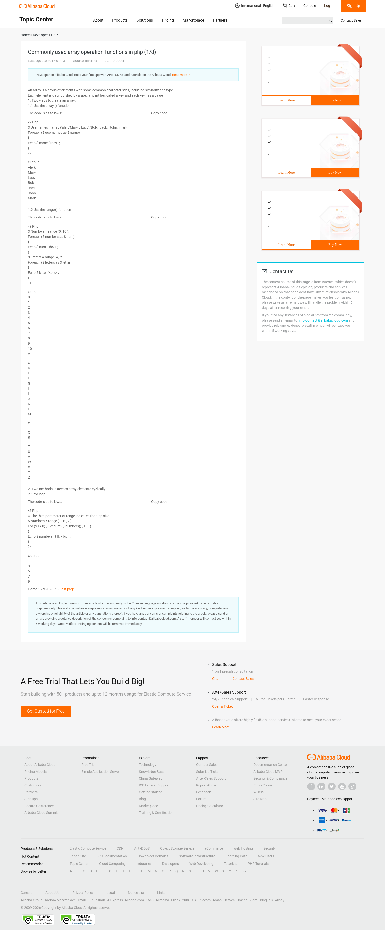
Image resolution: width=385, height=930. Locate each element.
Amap (217, 900)
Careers (26, 892)
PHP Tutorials (258, 864)
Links (161, 892)
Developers (170, 864)
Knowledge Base (151, 771)
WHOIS (258, 792)
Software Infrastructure (197, 856)
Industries (143, 864)
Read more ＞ (181, 75)
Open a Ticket (222, 706)
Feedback (203, 792)
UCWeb (229, 900)
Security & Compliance (270, 778)
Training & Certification (156, 813)
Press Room (262, 785)
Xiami (253, 900)
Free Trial (88, 765)
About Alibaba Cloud (39, 765)
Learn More (286, 100)
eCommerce (214, 848)
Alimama (162, 900)
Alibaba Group (31, 900)
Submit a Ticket (208, 771)
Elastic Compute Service (88, 848)
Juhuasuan (96, 900)
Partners (220, 20)
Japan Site (78, 856)
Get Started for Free (46, 710)
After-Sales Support (211, 778)
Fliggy (175, 900)
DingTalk (266, 900)
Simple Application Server (101, 771)
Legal (111, 892)
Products (120, 20)
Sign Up (353, 5)
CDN (120, 848)
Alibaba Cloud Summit (41, 813)
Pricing (168, 20)
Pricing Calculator (209, 806)
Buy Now (335, 100)
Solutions (145, 20)
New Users (266, 856)
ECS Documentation (111, 856)
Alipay (279, 900)
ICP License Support (154, 785)
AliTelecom (202, 900)
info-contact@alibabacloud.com (323, 320)
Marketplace (193, 20)
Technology (147, 765)
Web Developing (201, 864)
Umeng (242, 900)
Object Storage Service (177, 848)
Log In (329, 6)
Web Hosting (243, 848)
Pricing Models (35, 771)
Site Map (260, 799)
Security (269, 848)
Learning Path (236, 856)
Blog (142, 799)
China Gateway (150, 778)
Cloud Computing (112, 864)
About (98, 20)
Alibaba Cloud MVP (268, 771)
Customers (32, 785)
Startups (31, 799)
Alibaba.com (134, 900)
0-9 (244, 871)
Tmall (82, 900)
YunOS (187, 900)
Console (309, 6)
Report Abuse (206, 785)
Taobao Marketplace (60, 900)
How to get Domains (153, 856)
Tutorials (230, 864)
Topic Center (79, 864)
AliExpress (115, 900)
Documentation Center (270, 765)
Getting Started (150, 792)
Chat (216, 679)
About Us (52, 892)
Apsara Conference (39, 806)
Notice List (136, 892)
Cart (289, 5)
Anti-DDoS (142, 848)
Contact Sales (351, 20)
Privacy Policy (83, 892)
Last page (67, 589)
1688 (150, 900)
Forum (201, 799)
